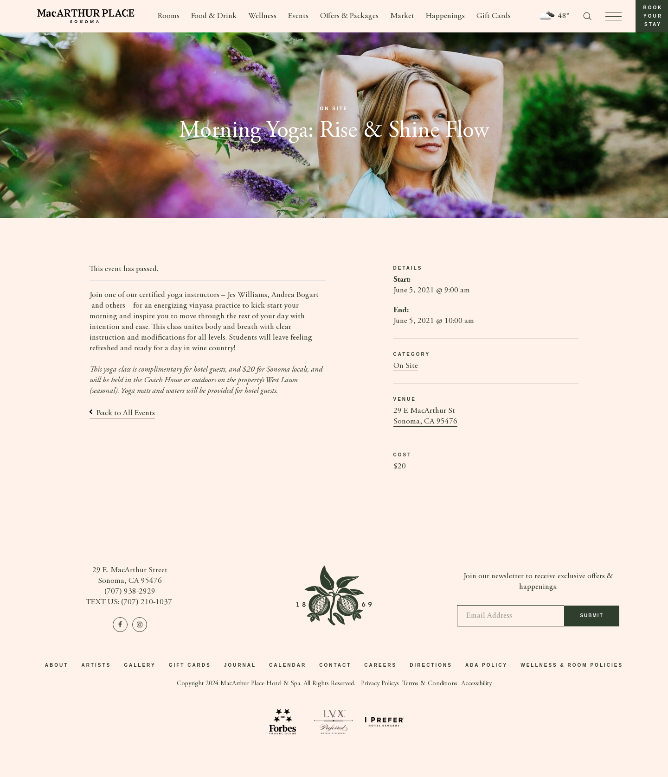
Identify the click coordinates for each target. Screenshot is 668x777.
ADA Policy (486, 665)
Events (298, 16)
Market (402, 16)
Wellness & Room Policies (571, 665)
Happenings (445, 16)
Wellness (262, 16)
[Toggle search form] (587, 16)
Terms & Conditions (429, 684)
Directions (431, 665)
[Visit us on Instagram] (139, 624)
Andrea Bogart (295, 295)
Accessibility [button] (476, 684)
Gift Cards (493, 16)
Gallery (139, 665)
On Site (405, 366)
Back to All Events (122, 413)
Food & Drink (214, 16)
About (57, 665)
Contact (335, 665)
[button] (652, 16)
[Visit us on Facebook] (120, 624)
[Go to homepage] (86, 16)
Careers (380, 665)
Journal (240, 665)
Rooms (169, 16)
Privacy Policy (379, 684)
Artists (96, 665)
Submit (591, 620)
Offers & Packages (349, 16)
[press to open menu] (613, 16)
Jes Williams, (248, 295)
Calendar (287, 665)
